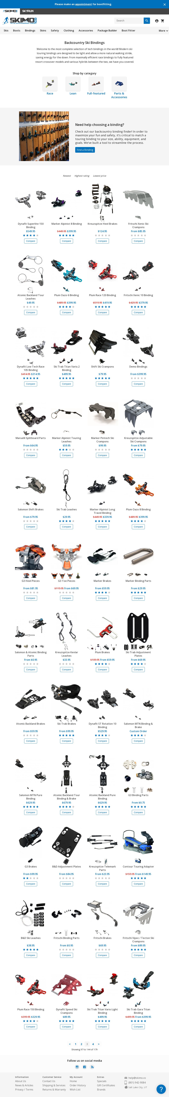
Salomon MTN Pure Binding (30, 796)
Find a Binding (85, 150)
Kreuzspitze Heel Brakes (102, 223)
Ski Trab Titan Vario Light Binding (102, 1011)
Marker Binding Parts (138, 581)
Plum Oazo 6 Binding (66, 295)
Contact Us (48, 1081)
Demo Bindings (138, 366)
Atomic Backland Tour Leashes (30, 296)
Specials (101, 1081)
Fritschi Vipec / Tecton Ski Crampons (138, 939)
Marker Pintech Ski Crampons (102, 439)
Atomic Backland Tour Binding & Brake (66, 796)
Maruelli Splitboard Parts (31, 438)
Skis (6, 30)
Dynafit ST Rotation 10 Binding (102, 725)
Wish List (75, 1089)
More (162, 30)
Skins (43, 30)
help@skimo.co (137, 1078)
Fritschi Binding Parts (66, 938)
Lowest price (99, 175)
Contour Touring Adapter (138, 866)
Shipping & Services (53, 1085)
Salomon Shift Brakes (31, 509)
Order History (78, 1085)
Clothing (69, 30)
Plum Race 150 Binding (30, 1009)
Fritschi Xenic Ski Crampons (138, 225)
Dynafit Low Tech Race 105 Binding (30, 368)
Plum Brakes (102, 652)
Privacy (19, 1089)
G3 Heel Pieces (31, 581)
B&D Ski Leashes (31, 938)
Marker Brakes (102, 581)
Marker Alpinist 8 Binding (66, 223)
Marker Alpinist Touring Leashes (66, 439)
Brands (101, 1089)
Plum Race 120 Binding (102, 295)
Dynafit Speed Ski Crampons (66, 1011)
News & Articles (24, 1085)
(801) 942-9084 (137, 1082)
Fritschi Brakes (102, 938)
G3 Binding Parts (138, 795)
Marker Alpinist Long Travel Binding (102, 511)
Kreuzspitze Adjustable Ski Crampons (138, 439)
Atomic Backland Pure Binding (102, 796)
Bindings (30, 30)
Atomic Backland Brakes (30, 723)
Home (73, 1081)
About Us (20, 1081)
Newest (67, 175)
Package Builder (107, 30)
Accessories (86, 30)
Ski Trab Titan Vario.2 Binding (67, 368)
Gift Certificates (106, 1085)
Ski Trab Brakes (66, 723)
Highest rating (81, 175)
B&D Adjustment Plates (66, 866)
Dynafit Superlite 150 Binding (31, 225)
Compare (30, 241)
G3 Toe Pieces (66, 581)
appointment (83, 4)
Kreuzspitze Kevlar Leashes (66, 654)
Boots (16, 30)
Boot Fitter (128, 30)
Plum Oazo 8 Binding (138, 509)
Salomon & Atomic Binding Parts (31, 654)
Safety (55, 30)
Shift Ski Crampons (102, 366)
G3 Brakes (31, 866)
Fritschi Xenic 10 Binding (138, 295)
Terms (29, 1089)
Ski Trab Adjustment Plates (138, 654)
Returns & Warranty (54, 1089)
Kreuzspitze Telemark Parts (102, 868)
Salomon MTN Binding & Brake (138, 725)
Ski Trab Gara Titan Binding (138, 1011)
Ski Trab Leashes (66, 509)
